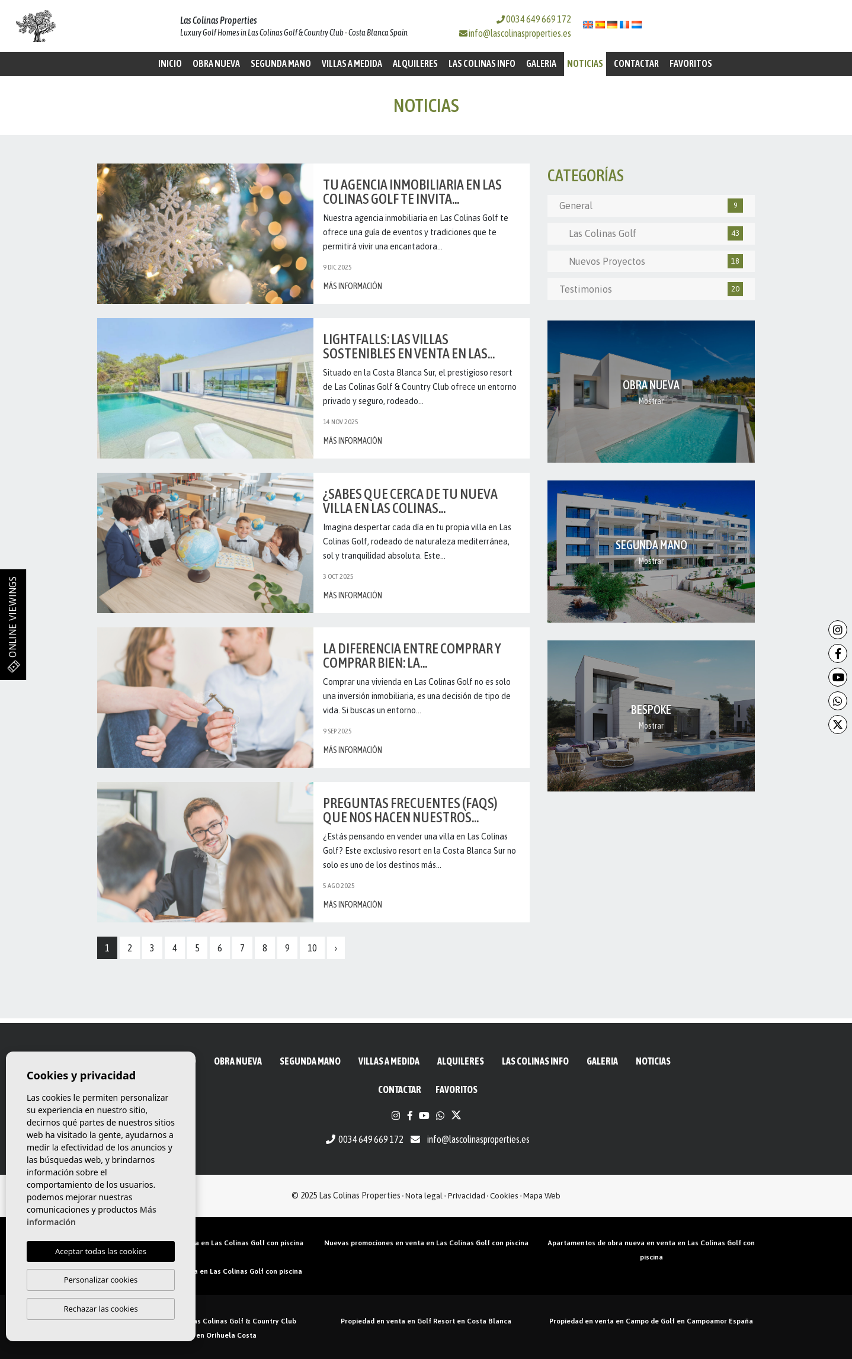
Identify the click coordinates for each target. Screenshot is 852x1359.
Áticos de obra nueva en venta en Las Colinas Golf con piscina (200, 1243)
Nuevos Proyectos (651, 261)
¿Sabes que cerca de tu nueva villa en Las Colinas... (410, 501)
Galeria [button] (541, 63)
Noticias (585, 63)
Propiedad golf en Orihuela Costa (201, 1335)
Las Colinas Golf (651, 233)
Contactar (636, 63)
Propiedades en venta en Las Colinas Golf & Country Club (200, 1321)
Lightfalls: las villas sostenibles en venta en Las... (409, 346)
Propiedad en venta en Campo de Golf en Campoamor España (651, 1321)
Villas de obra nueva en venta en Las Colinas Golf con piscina (201, 1271)
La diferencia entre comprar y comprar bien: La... (412, 655)
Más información (352, 286)
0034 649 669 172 (534, 19)
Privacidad (466, 1195)
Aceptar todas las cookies (100, 1251)
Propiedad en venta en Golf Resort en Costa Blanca (426, 1321)
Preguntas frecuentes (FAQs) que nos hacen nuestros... (410, 810)
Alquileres (415, 63)
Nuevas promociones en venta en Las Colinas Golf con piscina (426, 1243)
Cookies (504, 1195)
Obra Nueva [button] (216, 63)
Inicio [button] (170, 63)
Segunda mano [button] (281, 63)
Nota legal (424, 1195)
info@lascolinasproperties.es (520, 33)
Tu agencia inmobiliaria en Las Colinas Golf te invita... (412, 192)
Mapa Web (541, 1195)
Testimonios (651, 289)
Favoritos (691, 63)
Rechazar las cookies (100, 1308)
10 (312, 948)
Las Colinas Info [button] (482, 63)
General (651, 205)
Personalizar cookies (101, 1279)
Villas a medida (352, 63)
